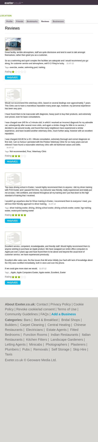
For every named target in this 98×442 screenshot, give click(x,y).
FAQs (44, 314)
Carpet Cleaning (32, 325)
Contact (42, 304)
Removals (41, 349)
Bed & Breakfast (46, 320)
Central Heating (59, 325)
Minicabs (36, 344)
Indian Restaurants (65, 334)
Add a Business (63, 314)
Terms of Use (67, 309)
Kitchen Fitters (37, 339)
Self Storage (61, 349)
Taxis (8, 354)
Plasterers (78, 344)
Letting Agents (16, 344)
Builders (11, 325)
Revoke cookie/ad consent (35, 309)
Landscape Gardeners (67, 339)
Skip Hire (80, 349)
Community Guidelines (21, 314)
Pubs (26, 349)
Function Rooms (35, 334)
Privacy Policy (61, 304)
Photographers (57, 344)
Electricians (35, 330)
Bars (28, 320)
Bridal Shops (71, 320)
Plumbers (12, 349)
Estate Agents (57, 330)
